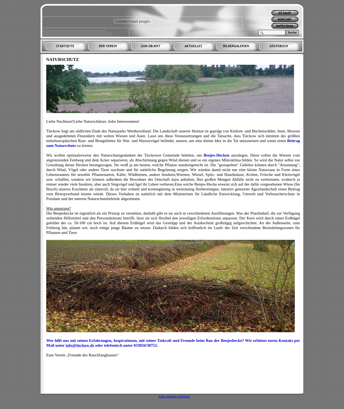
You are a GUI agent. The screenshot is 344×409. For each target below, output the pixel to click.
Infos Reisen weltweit (174, 396)
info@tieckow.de (80, 345)
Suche (292, 32)
